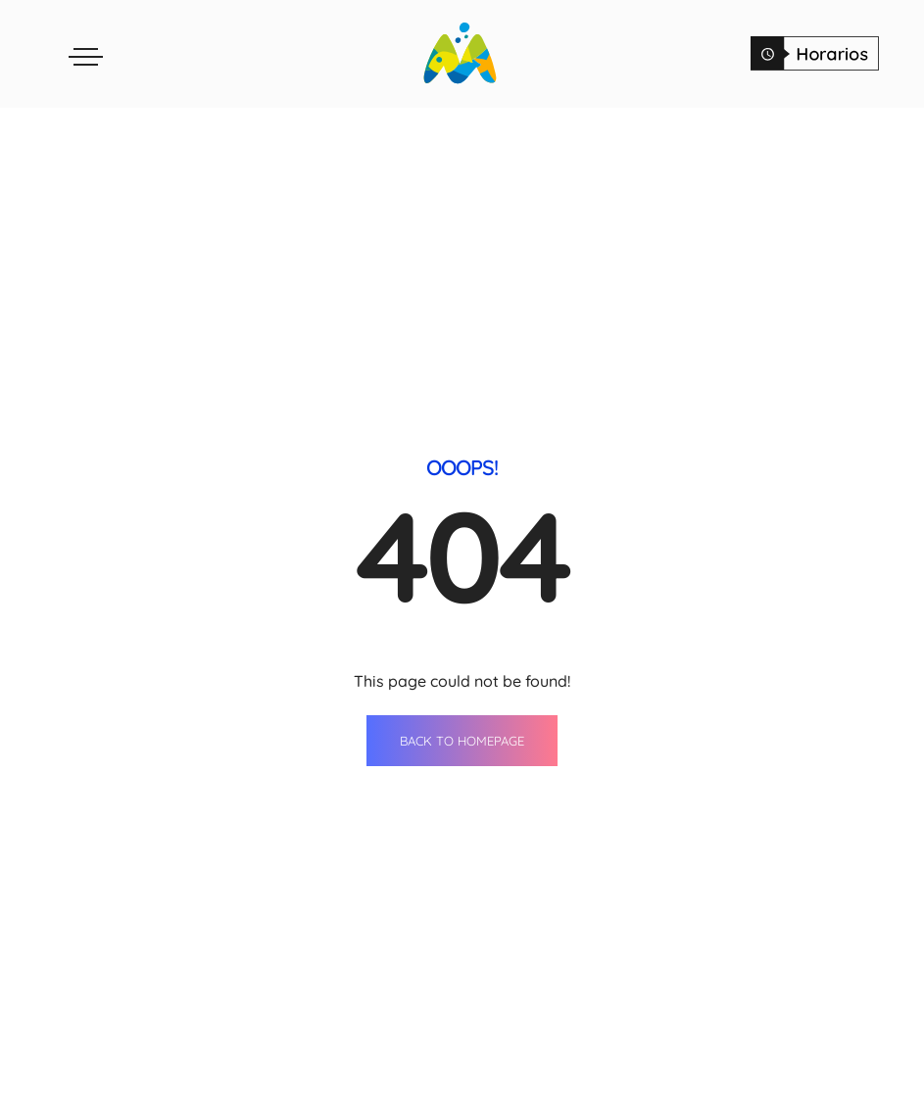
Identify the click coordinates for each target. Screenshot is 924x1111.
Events (500, 1061)
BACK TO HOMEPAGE (462, 538)
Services (507, 1097)
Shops (345, 1061)
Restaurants (369, 1097)
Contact (658, 1061)
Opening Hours (684, 1097)
